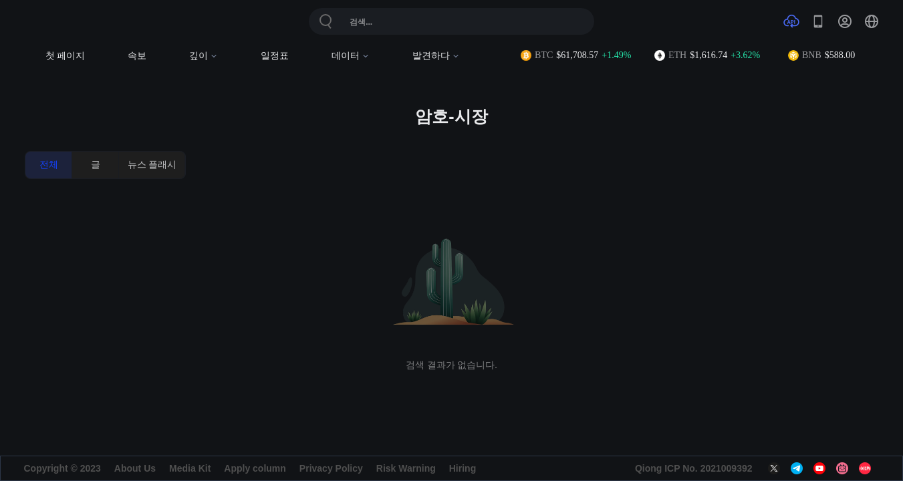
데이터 (351, 56)
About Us (135, 468)
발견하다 (436, 56)
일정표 (275, 56)
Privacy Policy (331, 468)
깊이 (203, 56)
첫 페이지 (65, 56)
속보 (137, 56)
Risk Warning (406, 468)
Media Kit (190, 468)
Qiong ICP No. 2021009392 (694, 468)
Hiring (462, 468)
